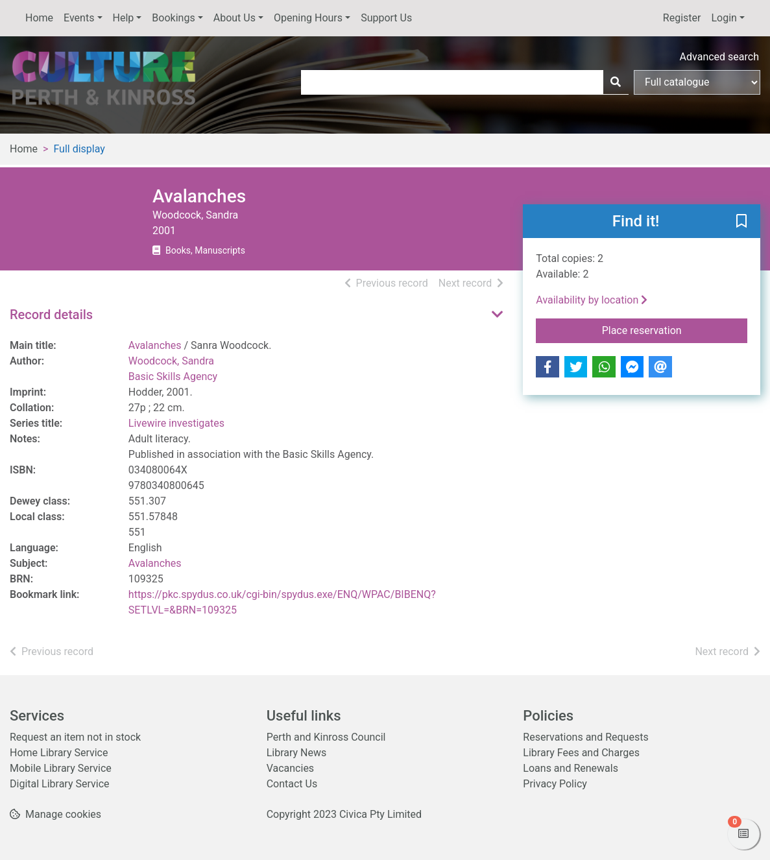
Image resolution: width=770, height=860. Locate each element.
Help (123, 18)
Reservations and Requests (585, 737)
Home (39, 18)
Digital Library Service (60, 784)
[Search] (616, 82)
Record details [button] (51, 314)
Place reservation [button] (674, 329)
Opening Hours (308, 18)
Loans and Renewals (570, 768)
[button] (741, 221)
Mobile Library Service (61, 768)
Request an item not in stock (75, 737)
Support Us (386, 18)
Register (682, 18)
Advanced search (719, 57)
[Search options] (697, 82)
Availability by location (591, 300)
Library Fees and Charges (581, 753)
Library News (297, 753)
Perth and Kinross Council (326, 737)
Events (79, 18)
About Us (234, 18)
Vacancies (290, 768)
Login (723, 18)
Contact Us (292, 784)
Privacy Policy (555, 784)
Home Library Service (59, 753)
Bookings (173, 18)
